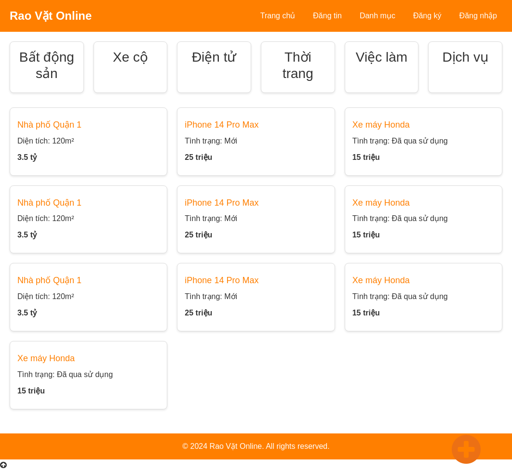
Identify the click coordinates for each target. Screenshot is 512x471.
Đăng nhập (478, 16)
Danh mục (377, 16)
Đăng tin (327, 16)
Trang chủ (278, 16)
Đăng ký (427, 16)
